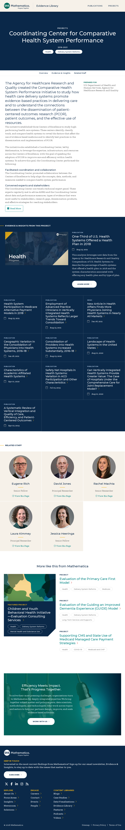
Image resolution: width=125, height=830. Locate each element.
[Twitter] (6, 783)
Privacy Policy (99, 825)
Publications (95, 6)
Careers (36, 793)
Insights (10, 801)
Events (36, 801)
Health (48, 52)
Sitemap (86, 825)
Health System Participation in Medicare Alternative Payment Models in (20, 308)
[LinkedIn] (16, 783)
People (35, 805)
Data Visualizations (65, 801)
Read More (14, 208)
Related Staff (80, 73)
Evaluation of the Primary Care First (87, 580)
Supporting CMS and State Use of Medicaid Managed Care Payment (86, 639)
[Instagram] (21, 783)
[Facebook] (12, 783)
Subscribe (15, 775)
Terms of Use (115, 825)
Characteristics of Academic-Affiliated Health (17, 373)
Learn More (84, 284)
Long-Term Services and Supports (77, 620)
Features (59, 809)
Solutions (10, 809)
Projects (113, 6)
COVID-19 (78, 649)
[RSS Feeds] (27, 783)
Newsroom (11, 805)
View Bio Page (20, 496)
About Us (10, 793)
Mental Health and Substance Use (25, 631)
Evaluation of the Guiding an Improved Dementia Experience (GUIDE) (90, 606)
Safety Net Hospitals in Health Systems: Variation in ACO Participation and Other (61, 376)
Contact (36, 797)
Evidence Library (47, 5)
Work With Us (41, 721)
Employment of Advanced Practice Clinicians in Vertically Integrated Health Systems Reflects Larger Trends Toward (62, 313)
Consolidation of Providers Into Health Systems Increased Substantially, (61, 346)
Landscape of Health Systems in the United (102, 344)
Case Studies (61, 797)
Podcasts (60, 813)
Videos (58, 817)
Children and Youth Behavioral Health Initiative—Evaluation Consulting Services (29, 614)
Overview (43, 73)
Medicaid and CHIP (96, 649)
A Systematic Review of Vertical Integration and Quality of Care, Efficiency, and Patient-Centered (19, 414)
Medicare (106, 589)
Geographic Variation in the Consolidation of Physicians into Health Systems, (19, 346)
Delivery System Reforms (69, 52)
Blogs (58, 793)
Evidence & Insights (61, 73)
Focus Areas (11, 797)
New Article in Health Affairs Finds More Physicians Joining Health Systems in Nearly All (104, 310)
